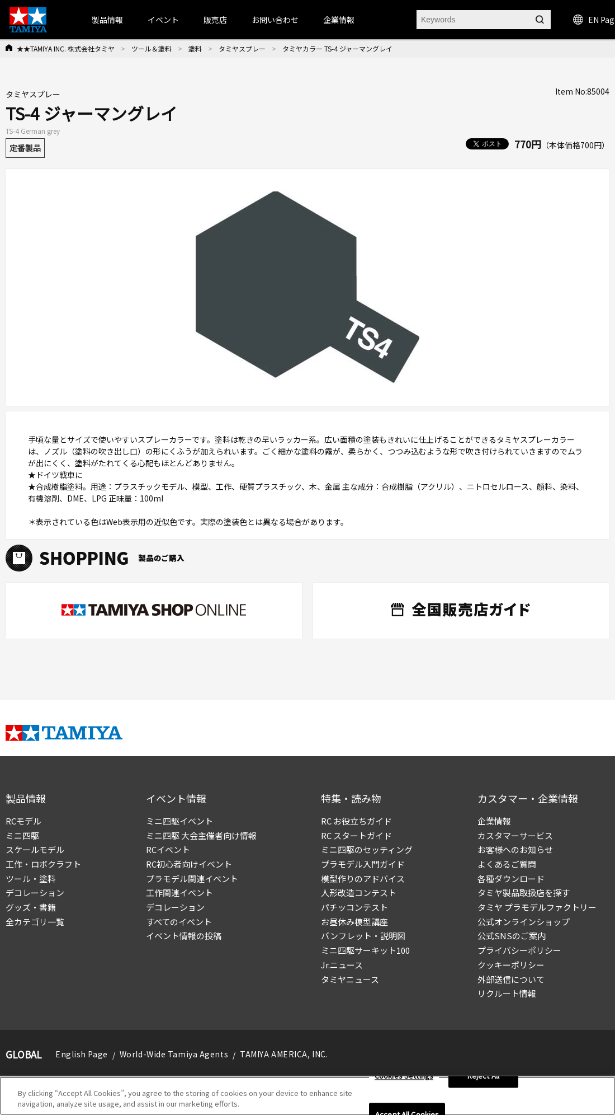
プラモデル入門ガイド (363, 864)
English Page (81, 1054)
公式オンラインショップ (523, 921)
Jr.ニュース (342, 965)
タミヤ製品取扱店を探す (523, 892)
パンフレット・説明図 (363, 935)
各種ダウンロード (511, 878)
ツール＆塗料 (151, 48)
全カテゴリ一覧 (35, 921)
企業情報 (494, 821)
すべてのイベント (179, 921)
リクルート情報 (506, 993)
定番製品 (25, 147)
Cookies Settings (404, 1076)
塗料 (195, 48)
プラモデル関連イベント (192, 878)
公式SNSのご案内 (511, 935)
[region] (307, 1095)
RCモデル (23, 821)
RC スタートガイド (356, 835)
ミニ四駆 (22, 835)
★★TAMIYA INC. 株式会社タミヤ (66, 48)
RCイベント (168, 849)
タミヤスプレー (242, 48)
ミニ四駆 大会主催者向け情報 (201, 835)
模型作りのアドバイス (363, 878)
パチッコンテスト (354, 907)
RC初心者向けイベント (189, 864)
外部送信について (511, 979)
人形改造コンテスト (358, 892)
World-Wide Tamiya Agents (174, 1054)
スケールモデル (35, 849)
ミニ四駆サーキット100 (365, 950)
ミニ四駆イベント (179, 821)
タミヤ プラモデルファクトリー (537, 907)
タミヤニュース (350, 979)
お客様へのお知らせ (515, 849)
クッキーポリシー (511, 965)
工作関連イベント (179, 892)
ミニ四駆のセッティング (367, 849)
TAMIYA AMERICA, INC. (284, 1054)
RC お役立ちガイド (356, 821)
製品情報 (107, 19)
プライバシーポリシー (519, 950)
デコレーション (35, 892)
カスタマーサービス (515, 835)
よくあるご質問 (506, 864)
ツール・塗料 (31, 878)
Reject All (483, 1076)
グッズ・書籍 (31, 907)
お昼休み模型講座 (354, 921)
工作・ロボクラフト (43, 864)
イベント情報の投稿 (183, 935)
